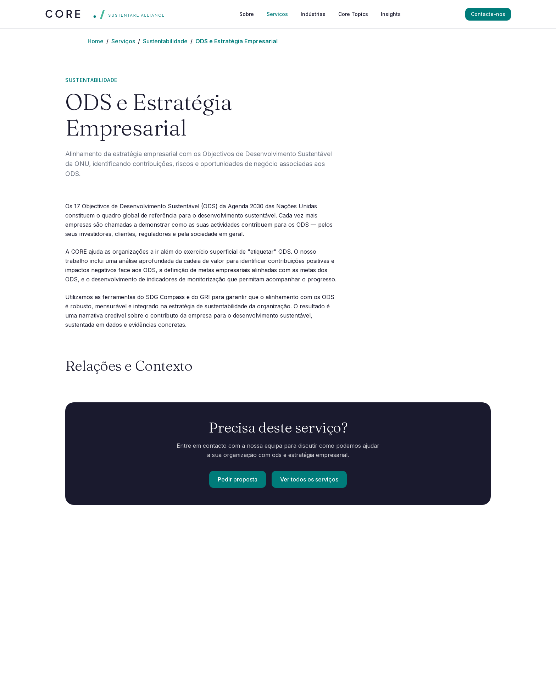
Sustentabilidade (165, 41)
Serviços (277, 14)
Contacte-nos (488, 14)
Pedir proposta (237, 479)
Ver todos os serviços (309, 479)
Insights (391, 14)
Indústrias (313, 14)
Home (96, 41)
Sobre (246, 14)
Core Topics (353, 14)
